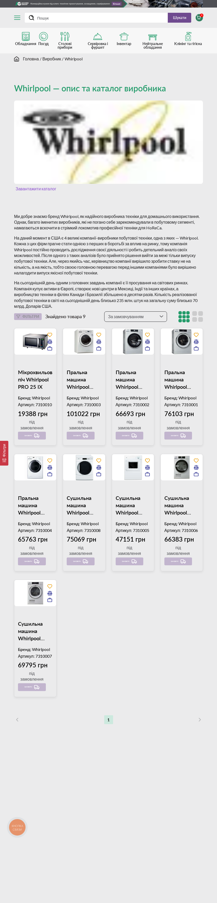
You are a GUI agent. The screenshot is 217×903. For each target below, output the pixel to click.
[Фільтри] (4, 453)
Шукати (175, 18)
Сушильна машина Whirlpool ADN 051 (79, 531)
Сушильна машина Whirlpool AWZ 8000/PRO (128, 531)
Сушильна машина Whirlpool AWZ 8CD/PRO (176, 531)
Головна (31, 61)
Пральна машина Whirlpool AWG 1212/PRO (79, 407)
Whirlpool (74, 61)
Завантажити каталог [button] (35, 191)
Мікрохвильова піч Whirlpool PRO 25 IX (35, 407)
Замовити (29, 459)
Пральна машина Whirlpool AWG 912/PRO (175, 407)
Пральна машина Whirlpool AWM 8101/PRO (31, 531)
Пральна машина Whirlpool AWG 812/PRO (127, 407)
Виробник (51, 61)
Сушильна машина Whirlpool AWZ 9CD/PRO (30, 656)
